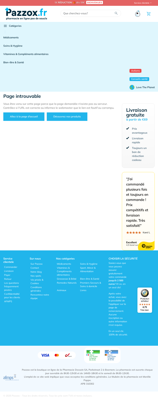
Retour (7, 278)
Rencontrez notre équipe (40, 296)
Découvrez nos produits (67, 116)
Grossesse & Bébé (66, 278)
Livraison (9, 270)
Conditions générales (36, 289)
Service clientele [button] (142, 3)
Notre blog (36, 271)
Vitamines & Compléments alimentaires (25, 54)
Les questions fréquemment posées (11, 286)
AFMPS (8, 301)
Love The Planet (142, 87)
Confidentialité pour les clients (12, 295)
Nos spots (36, 275)
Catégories (12, 26)
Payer (7, 274)
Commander (10, 267)
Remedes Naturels (67, 282)
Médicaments (11, 37)
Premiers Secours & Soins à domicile (90, 284)
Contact (35, 267)
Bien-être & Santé (13, 62)
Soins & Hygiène (12, 45)
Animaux (61, 290)
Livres (83, 290)
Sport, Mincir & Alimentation (87, 269)
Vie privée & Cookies (37, 281)
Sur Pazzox (36, 263)
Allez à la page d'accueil (24, 116)
